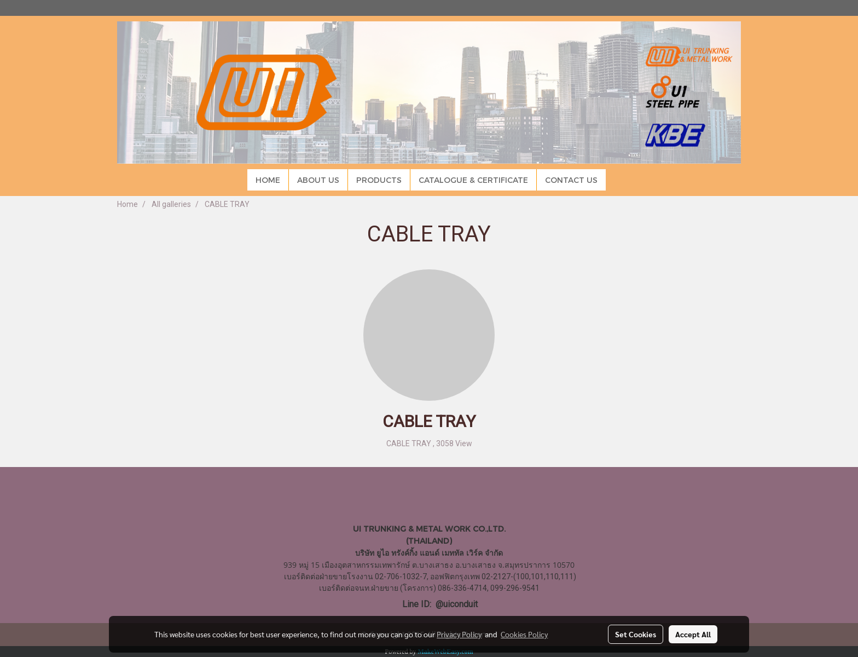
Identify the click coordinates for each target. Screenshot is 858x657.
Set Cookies (635, 634)
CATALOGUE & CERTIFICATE (473, 180)
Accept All (693, 634)
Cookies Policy (524, 634)
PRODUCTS (379, 180)
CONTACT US (571, 180)
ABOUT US (318, 180)
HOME (268, 180)
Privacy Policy (459, 634)
